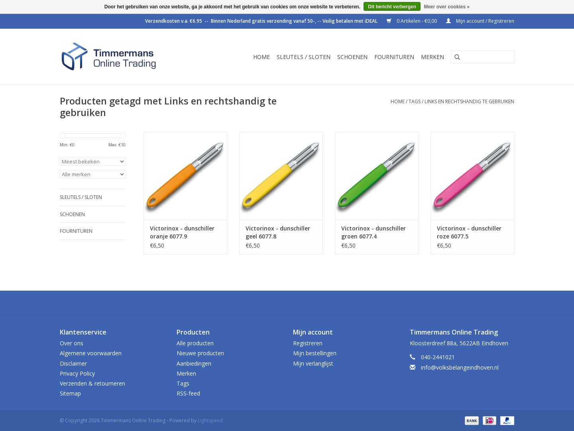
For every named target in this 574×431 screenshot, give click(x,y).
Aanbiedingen (194, 363)
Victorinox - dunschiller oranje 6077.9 (182, 232)
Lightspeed (210, 420)
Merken (432, 57)
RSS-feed (188, 393)
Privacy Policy (77, 373)
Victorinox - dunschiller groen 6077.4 (373, 232)
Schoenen (352, 57)
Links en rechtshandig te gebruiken (469, 101)
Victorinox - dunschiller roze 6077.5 (469, 232)
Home (261, 57)
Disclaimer (73, 363)
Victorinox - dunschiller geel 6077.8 (278, 232)
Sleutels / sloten (303, 57)
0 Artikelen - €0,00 (412, 21)
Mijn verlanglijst (313, 363)
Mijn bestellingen (314, 353)
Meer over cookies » (447, 7)
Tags (415, 101)
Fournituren (394, 57)
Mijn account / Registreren (480, 21)
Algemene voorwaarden (91, 353)
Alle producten (195, 343)
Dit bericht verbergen (392, 7)
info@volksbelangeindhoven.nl (460, 367)
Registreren (307, 343)
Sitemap (70, 393)
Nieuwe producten (200, 353)
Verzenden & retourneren (92, 383)
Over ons (71, 343)
